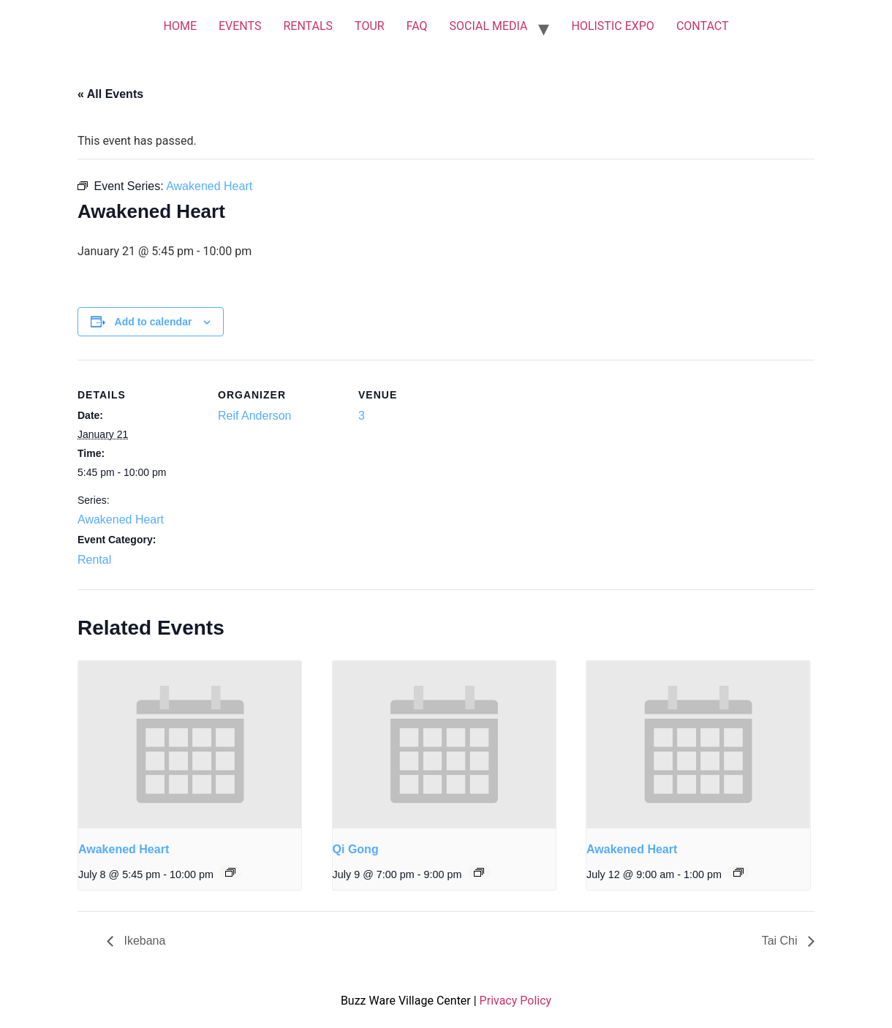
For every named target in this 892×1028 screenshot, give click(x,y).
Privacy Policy (516, 1001)
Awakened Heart (121, 519)
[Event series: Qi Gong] (479, 872)
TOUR (370, 26)
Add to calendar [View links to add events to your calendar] (153, 322)
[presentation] (189, 744)
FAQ (417, 26)
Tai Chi (781, 940)
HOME (179, 26)
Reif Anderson (255, 415)
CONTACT (702, 26)
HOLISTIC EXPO (612, 26)
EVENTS (240, 26)
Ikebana (143, 940)
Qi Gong (356, 849)
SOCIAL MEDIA (489, 26)
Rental (94, 559)
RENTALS (308, 26)
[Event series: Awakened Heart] (230, 872)
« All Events (110, 94)
